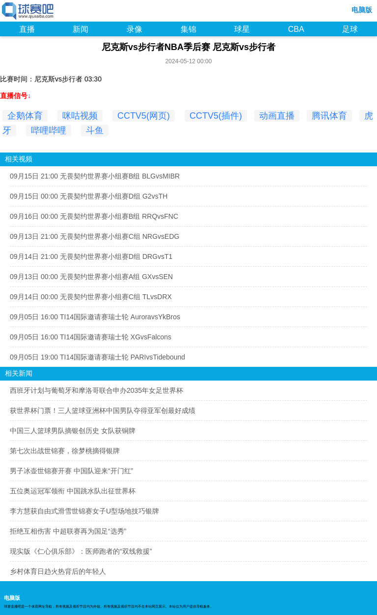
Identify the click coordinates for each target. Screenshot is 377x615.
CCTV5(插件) (215, 116)
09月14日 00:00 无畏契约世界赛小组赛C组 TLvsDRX (91, 297)
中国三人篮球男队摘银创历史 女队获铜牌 (72, 431)
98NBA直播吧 (28, 12)
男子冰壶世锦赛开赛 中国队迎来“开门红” (71, 471)
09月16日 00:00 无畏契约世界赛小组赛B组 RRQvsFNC (94, 216)
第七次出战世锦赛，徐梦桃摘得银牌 (65, 451)
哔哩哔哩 (48, 130)
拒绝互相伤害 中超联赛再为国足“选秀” (68, 531)
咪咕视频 (80, 116)
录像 (134, 29)
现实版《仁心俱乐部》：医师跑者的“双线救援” (81, 551)
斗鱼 (95, 130)
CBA (296, 29)
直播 (27, 29)
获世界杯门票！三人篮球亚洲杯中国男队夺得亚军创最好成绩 (102, 410)
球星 (242, 29)
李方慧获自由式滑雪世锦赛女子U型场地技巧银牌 (84, 511)
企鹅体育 (25, 116)
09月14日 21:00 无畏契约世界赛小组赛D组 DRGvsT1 (91, 256)
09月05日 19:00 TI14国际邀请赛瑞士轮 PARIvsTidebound (97, 357)
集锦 (188, 29)
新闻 (80, 29)
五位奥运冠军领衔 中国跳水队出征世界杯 (72, 491)
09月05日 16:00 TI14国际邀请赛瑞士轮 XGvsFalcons (90, 337)
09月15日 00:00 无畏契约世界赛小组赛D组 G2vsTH (88, 196)
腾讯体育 (329, 116)
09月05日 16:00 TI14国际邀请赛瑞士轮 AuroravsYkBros (95, 317)
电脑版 (361, 10)
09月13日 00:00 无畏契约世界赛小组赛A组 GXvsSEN (91, 277)
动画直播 (277, 116)
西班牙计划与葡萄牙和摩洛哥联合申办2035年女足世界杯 (96, 390)
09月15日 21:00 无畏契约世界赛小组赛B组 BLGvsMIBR (95, 176)
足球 (350, 29)
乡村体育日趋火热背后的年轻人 (58, 571)
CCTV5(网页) (143, 116)
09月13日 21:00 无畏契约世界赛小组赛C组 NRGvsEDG (94, 236)
